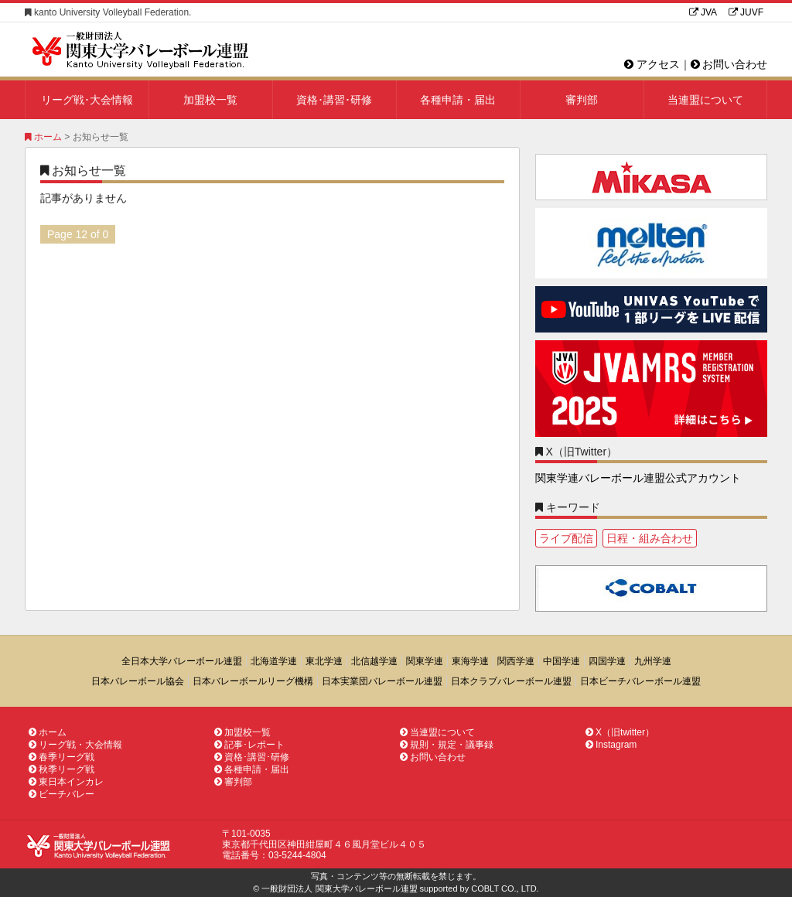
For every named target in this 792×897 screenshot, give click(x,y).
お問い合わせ (729, 64)
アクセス (652, 64)
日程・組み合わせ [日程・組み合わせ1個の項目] (649, 538)
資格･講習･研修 (334, 100)
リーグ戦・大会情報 (75, 744)
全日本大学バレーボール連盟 (181, 661)
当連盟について (705, 100)
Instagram (611, 744)
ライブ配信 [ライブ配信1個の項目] (566, 538)
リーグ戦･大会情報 (87, 100)
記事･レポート (249, 744)
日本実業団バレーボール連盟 (382, 681)
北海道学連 (274, 661)
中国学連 (561, 661)
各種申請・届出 (458, 100)
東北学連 (324, 661)
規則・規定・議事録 (446, 744)
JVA (703, 12)
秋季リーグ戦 (61, 769)
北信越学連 (374, 661)
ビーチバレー (61, 794)
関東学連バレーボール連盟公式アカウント (638, 478)
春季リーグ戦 (61, 757)
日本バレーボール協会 (137, 681)
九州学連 (652, 661)
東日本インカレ (66, 781)
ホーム (43, 136)
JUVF (746, 12)
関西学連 (515, 661)
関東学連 (424, 661)
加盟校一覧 (210, 100)
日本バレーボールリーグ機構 (253, 681)
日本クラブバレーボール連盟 (511, 681)
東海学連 (470, 661)
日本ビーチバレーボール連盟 (640, 681)
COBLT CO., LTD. (504, 888)
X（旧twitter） (619, 732)
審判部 (581, 100)
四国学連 (607, 661)
